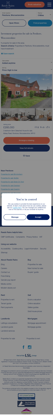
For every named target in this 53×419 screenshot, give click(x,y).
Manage (14, 217)
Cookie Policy (17, 208)
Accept (38, 217)
